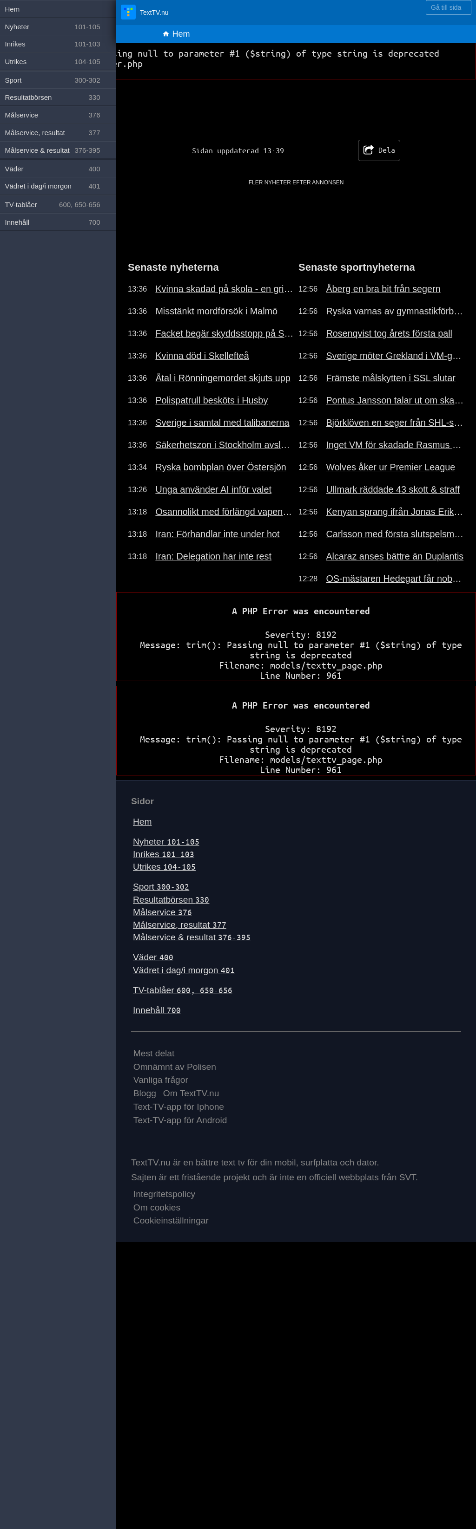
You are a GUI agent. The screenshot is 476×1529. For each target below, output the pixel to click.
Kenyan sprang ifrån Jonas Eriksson (395, 512)
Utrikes (164, 867)
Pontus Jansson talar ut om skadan (395, 400)
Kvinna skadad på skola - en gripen (224, 289)
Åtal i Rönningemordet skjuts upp (222, 378)
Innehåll (157, 1010)
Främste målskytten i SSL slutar (390, 378)
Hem (176, 34)
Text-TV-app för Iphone (178, 1107)
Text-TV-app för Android (180, 1120)
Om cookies (156, 1207)
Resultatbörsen (171, 899)
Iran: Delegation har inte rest (213, 556)
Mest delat (154, 1053)
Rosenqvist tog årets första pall (389, 333)
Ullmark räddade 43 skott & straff (393, 489)
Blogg (144, 1093)
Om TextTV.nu (191, 1093)
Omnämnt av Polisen (174, 1067)
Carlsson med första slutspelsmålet (395, 534)
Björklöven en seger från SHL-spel (395, 422)
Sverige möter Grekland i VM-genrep (395, 356)
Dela (379, 150)
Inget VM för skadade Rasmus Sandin (395, 445)
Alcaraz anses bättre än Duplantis (394, 556)
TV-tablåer (182, 990)
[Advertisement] (296, 210)
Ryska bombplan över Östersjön (220, 467)
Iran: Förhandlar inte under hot (217, 534)
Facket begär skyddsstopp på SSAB (224, 333)
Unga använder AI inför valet (213, 489)
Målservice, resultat (179, 925)
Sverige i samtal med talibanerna (222, 422)
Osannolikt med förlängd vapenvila (224, 512)
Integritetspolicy (164, 1194)
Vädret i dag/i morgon (184, 970)
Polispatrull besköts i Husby (211, 400)
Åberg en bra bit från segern (383, 289)
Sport (161, 886)
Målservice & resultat (192, 937)
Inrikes (163, 854)
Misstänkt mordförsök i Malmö (216, 311)
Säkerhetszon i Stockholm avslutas (224, 445)
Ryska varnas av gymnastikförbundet (395, 311)
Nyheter (166, 841)
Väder (153, 957)
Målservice (162, 912)
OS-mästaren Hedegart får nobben (395, 578)
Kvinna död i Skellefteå (202, 356)
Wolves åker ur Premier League (390, 467)
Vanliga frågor (160, 1080)
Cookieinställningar (171, 1220)
